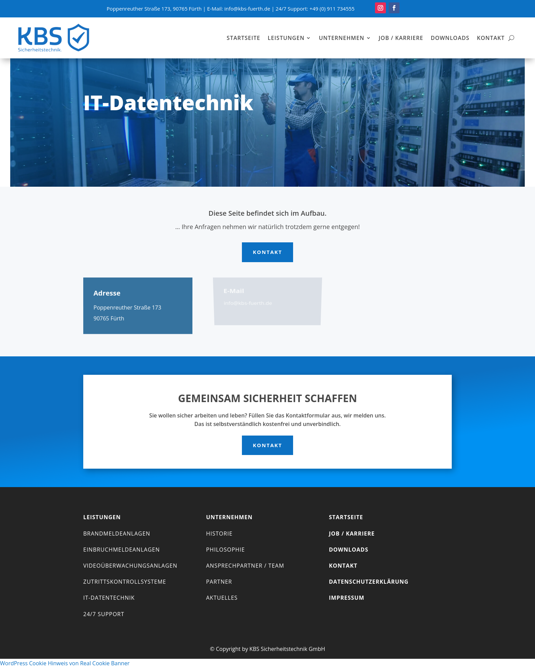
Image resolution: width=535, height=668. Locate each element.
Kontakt (491, 38)
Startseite (243, 38)
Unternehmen (341, 38)
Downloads (450, 38)
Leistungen (286, 38)
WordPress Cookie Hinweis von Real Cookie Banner (65, 663)
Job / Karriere (401, 38)
